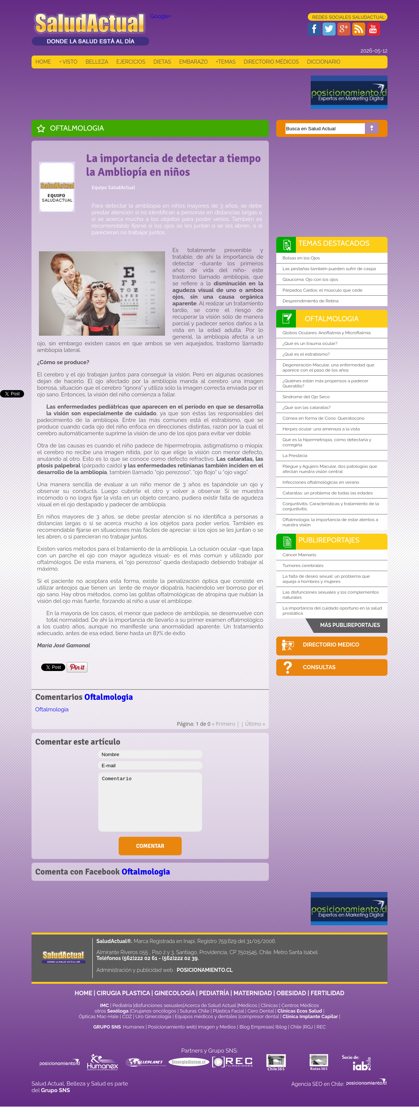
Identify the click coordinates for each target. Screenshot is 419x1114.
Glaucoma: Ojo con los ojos (310, 279)
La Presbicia (295, 455)
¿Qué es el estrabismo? (306, 354)
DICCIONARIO (323, 62)
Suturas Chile (194, 1011)
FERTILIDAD (327, 993)
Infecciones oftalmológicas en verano (321, 482)
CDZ (127, 1016)
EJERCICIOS (130, 62)
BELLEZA (97, 62)
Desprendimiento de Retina (311, 300)
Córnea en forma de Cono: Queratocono (323, 418)
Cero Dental (261, 1011)
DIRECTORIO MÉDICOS (271, 62)
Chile (296, 1027)
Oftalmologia (77, 128)
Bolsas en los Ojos (301, 258)
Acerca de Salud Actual (210, 1005)
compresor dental (259, 1016)
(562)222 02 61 (139, 958)
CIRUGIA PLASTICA (123, 993)
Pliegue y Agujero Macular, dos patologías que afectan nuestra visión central (330, 469)
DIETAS (162, 62)
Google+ (160, 16)
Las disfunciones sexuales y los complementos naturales (331, 595)
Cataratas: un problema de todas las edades (328, 493)
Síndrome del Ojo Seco (306, 396)
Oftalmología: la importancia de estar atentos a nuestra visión (330, 522)
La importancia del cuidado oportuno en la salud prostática (332, 610)
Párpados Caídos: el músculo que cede (323, 290)
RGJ (308, 1027)
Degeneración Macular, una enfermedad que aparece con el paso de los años (329, 367)
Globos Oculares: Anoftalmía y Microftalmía (327, 332)
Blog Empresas (255, 1027)
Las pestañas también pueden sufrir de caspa (329, 268)
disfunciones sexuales (158, 1005)
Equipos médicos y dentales (207, 1016)
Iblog (281, 1027)
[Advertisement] (166, 92)
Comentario (150, 802)
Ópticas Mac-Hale (98, 1016)
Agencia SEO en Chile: (318, 1084)
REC (321, 1027)
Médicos (248, 1005)
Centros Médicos (300, 1005)
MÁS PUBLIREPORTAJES (350, 625)
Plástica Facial (229, 1011)
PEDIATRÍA (214, 993)
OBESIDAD (291, 993)
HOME (43, 62)
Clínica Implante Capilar (310, 1016)
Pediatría (122, 1005)
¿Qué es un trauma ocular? (310, 343)
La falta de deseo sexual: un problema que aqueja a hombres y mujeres (326, 579)
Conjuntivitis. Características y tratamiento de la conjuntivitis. (331, 506)
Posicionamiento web (171, 1027)
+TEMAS (225, 62)
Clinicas (269, 1005)
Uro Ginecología (153, 1016)
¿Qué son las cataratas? (307, 407)
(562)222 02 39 (180, 958)
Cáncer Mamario (299, 554)
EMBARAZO (193, 62)
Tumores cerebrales (303, 565)
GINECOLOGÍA (175, 993)
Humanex (134, 1027)
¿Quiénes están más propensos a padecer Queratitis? (325, 383)
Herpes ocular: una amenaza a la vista (321, 429)
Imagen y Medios (217, 1027)
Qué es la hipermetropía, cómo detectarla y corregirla (327, 442)
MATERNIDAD (253, 993)
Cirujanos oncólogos (153, 1011)
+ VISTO (68, 62)
